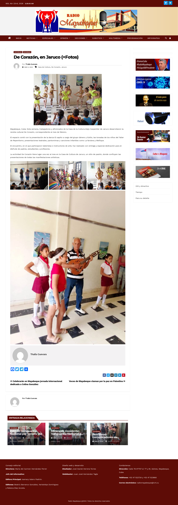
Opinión (65, 38)
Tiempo (139, 192)
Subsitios (98, 38)
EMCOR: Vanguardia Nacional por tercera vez (26, 432)
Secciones (81, 38)
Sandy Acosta (112, 441)
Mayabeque (27, 52)
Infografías (153, 38)
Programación (134, 38)
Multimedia (115, 38)
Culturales (18, 52)
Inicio (19, 38)
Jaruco (64, 67)
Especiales (48, 38)
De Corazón (55, 67)
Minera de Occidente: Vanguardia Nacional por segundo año (67, 433)
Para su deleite (142, 198)
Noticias (32, 38)
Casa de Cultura (44, 67)
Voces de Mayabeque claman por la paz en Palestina (97, 381)
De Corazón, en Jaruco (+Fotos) (46, 57)
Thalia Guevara (31, 64)
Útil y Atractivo (142, 186)
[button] (166, 38)
